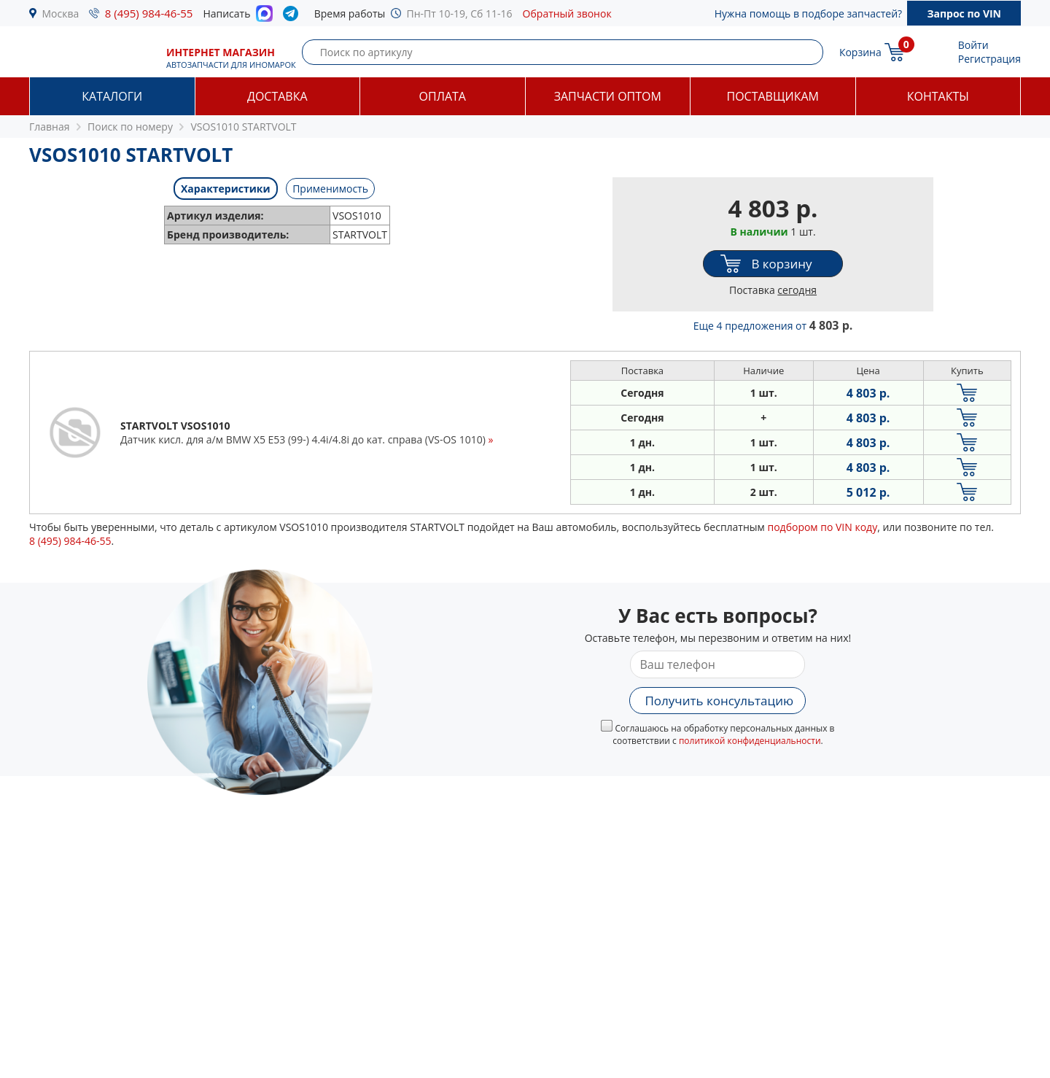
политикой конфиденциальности (750, 740)
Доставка (277, 96)
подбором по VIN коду (822, 527)
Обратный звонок (567, 13)
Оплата (442, 96)
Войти (973, 45)
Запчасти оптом (607, 96)
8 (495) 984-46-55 (149, 13)
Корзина (860, 52)
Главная (49, 126)
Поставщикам (773, 96)
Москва (60, 13)
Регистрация (989, 59)
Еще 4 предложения (773, 326)
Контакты (938, 96)
